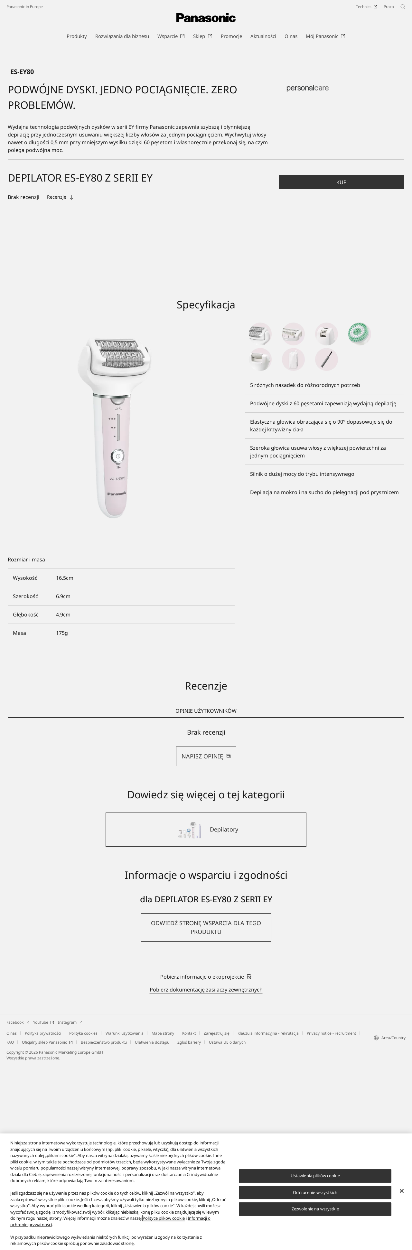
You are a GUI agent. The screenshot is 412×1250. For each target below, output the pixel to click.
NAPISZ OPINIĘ (206, 941)
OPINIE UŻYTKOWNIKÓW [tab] (206, 895)
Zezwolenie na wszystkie (315, 1209)
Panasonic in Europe (24, 6)
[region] (206, 1191)
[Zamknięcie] (402, 1191)
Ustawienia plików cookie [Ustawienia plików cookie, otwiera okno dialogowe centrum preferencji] (315, 1176)
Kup (341, 366)
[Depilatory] (206, 1014)
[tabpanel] (206, 932)
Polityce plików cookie (164, 1218)
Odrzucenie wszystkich (315, 1192)
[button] (341, 367)
